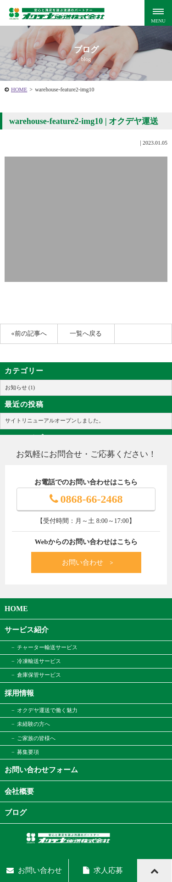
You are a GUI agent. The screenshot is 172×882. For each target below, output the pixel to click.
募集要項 (28, 752)
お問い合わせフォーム (41, 770)
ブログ (16, 812)
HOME (19, 89)
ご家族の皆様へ (36, 738)
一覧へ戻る (86, 333)
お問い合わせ (88, 562)
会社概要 (19, 791)
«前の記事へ (29, 333)
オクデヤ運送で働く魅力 (47, 710)
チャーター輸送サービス (47, 647)
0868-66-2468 (86, 499)
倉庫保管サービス (39, 675)
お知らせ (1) (20, 387)
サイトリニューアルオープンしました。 (54, 420)
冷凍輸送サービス (39, 661)
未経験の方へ (33, 724)
